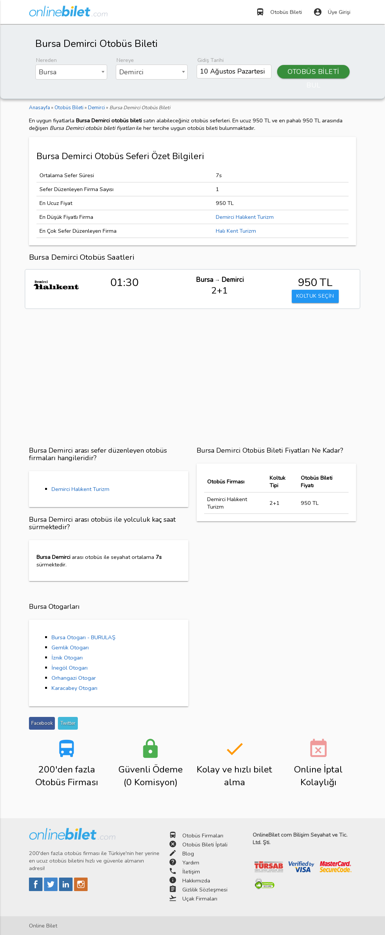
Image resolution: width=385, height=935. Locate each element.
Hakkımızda (196, 880)
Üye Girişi (331, 12)
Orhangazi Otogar (74, 678)
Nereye (125, 60)
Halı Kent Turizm (236, 231)
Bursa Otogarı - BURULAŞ (83, 637)
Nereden (46, 60)
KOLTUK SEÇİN (315, 296)
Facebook (42, 723)
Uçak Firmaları (199, 898)
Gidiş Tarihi (210, 60)
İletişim (191, 871)
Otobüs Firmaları (202, 835)
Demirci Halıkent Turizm (245, 217)
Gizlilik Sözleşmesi (204, 889)
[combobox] (71, 72)
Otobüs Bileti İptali (204, 844)
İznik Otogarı (67, 657)
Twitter (68, 723)
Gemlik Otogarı (70, 647)
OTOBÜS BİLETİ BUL (314, 72)
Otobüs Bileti (279, 12)
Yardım (190, 862)
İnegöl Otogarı (70, 668)
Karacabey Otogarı (74, 688)
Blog (188, 853)
